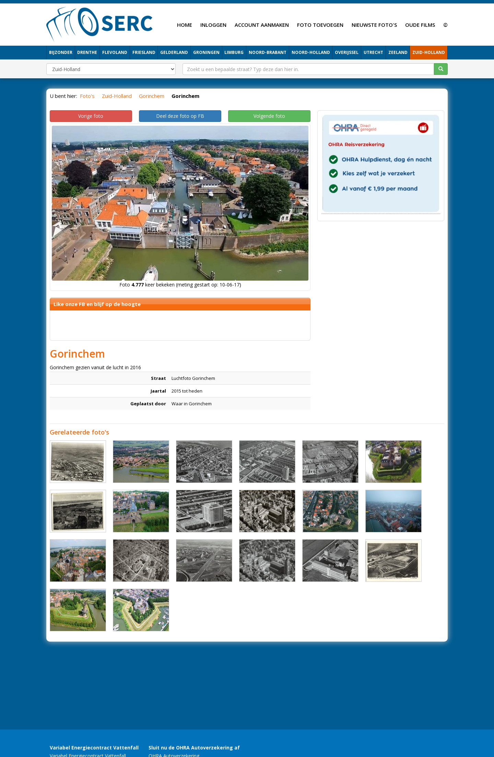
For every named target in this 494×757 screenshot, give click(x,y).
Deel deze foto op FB (180, 116)
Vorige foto (90, 116)
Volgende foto (269, 116)
